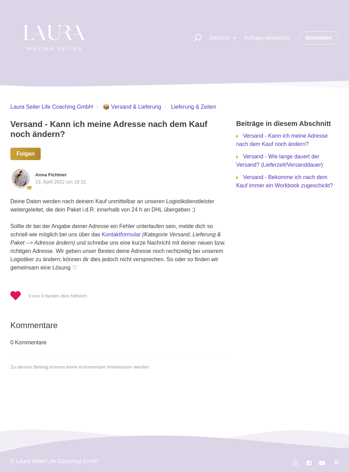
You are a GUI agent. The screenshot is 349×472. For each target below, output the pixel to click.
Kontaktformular (121, 234)
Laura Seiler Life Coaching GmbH (51, 107)
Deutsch (220, 38)
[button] (194, 38)
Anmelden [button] (319, 38)
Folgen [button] (25, 154)
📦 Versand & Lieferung (132, 107)
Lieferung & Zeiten (193, 107)
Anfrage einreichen (267, 38)
